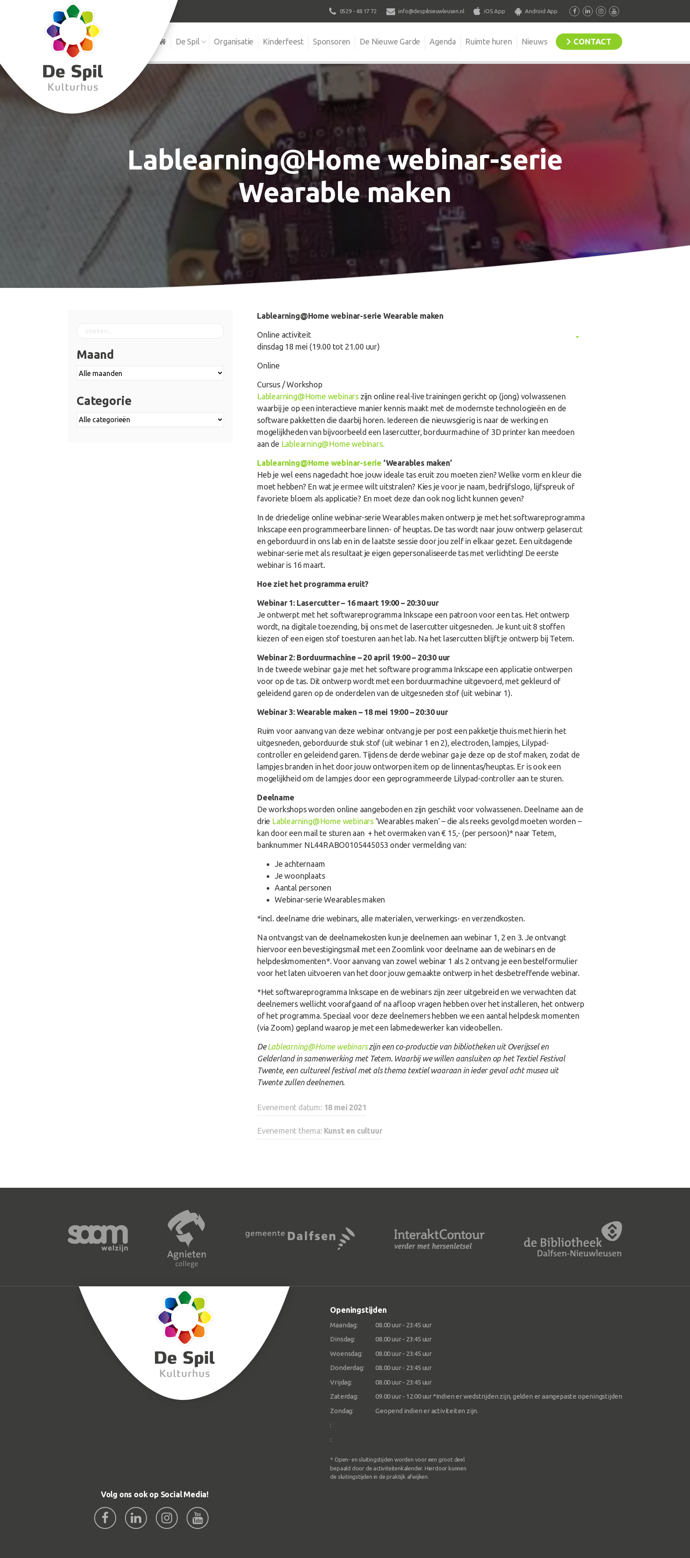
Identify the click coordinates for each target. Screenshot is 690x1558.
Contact (592, 41)
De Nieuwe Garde (390, 41)
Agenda (442, 41)
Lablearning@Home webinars (308, 396)
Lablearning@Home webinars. (333, 443)
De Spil (188, 41)
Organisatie (233, 41)
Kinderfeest (283, 41)
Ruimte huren (488, 41)
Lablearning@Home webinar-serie (319, 462)
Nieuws (534, 41)
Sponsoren (331, 41)
